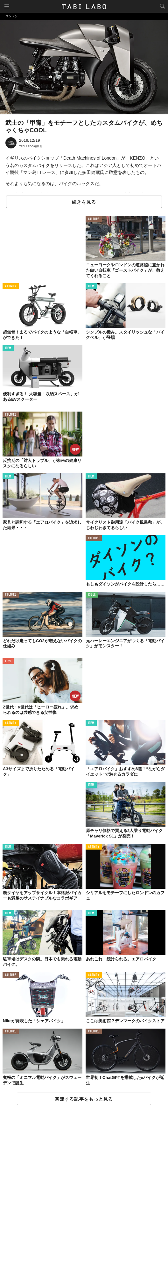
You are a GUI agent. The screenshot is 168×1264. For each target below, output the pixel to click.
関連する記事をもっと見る (84, 1099)
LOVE (8, 661)
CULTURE (93, 219)
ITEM (91, 286)
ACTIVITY (10, 286)
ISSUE (92, 595)
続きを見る (84, 202)
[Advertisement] (84, 1185)
